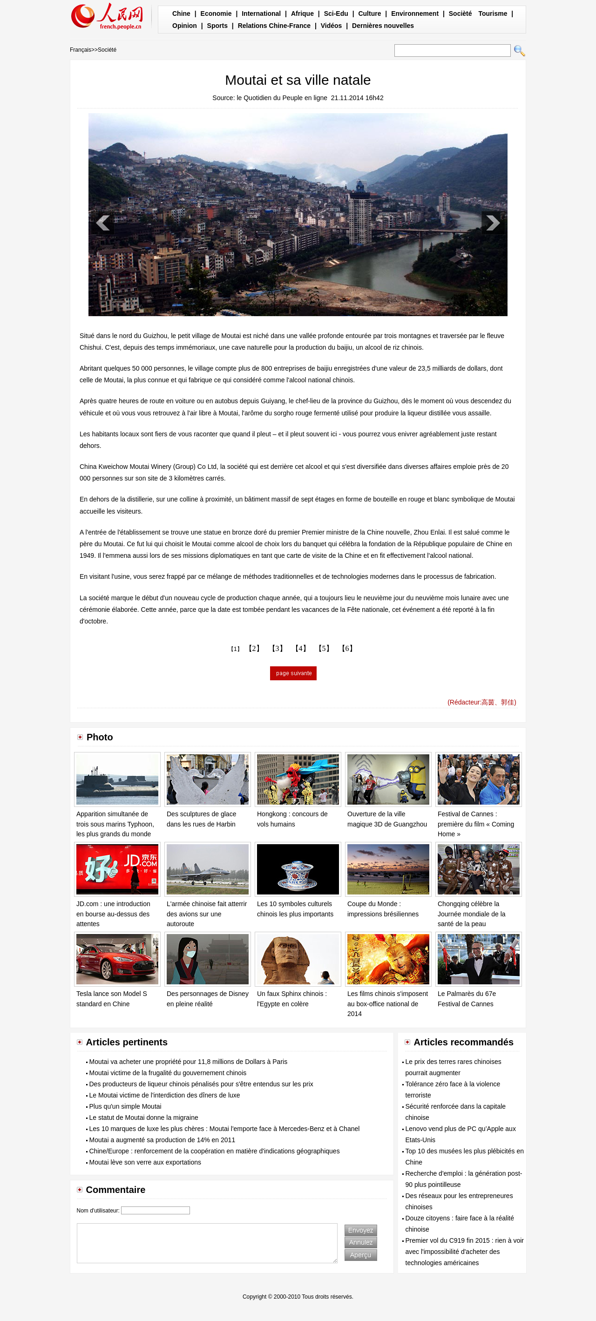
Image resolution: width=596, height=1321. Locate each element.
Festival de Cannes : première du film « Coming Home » (476, 824)
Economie (216, 13)
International (261, 13)
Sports (217, 25)
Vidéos (331, 25)
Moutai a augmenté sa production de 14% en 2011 (162, 1140)
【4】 (300, 648)
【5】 (324, 648)
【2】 (254, 648)
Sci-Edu (336, 13)
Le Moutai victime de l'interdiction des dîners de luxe (164, 1095)
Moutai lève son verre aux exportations (145, 1162)
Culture (369, 13)
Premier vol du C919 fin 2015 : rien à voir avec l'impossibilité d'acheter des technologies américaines (465, 1252)
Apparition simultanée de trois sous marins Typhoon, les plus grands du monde (115, 824)
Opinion (184, 25)
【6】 (347, 648)
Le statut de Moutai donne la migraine (143, 1117)
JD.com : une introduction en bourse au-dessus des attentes (113, 914)
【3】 (277, 648)
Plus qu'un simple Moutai (125, 1106)
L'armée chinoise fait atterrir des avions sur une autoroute (207, 914)
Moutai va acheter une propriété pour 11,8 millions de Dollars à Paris (188, 1061)
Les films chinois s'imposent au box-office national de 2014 (387, 1003)
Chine (181, 13)
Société (107, 50)
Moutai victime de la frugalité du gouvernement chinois (168, 1073)
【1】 (235, 649)
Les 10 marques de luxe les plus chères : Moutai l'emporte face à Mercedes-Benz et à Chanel (224, 1128)
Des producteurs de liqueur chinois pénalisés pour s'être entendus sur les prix (201, 1084)
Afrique (302, 13)
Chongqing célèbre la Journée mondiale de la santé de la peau (472, 914)
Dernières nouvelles (383, 25)
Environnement (415, 13)
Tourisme (492, 13)
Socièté (460, 13)
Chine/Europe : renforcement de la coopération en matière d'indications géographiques (214, 1151)
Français (80, 50)
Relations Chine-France (274, 25)
